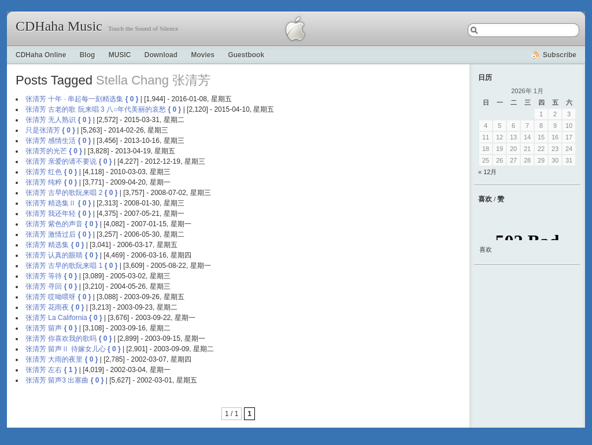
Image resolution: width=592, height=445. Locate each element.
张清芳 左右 (43, 370)
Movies (202, 55)
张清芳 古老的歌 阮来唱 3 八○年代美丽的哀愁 (95, 109)
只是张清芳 (42, 130)
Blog (87, 55)
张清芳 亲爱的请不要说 (61, 161)
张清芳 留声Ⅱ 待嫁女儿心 (65, 349)
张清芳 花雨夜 (47, 307)
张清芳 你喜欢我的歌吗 (61, 338)
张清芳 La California (56, 318)
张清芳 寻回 (43, 286)
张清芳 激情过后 (50, 234)
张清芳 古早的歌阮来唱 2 (63, 193)
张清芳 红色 (43, 172)
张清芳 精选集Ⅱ (50, 203)
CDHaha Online (41, 55)
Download (161, 55)
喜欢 (485, 249)
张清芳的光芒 (46, 151)
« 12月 (487, 171)
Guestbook (246, 55)
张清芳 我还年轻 (50, 213)
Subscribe (559, 55)
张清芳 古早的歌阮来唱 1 (63, 266)
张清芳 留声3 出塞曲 (56, 380)
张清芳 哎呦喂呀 (50, 297)
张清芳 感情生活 (50, 141)
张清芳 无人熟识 (50, 120)
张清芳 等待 (43, 276)
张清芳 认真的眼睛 (54, 255)
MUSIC (120, 55)
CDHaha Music (59, 26)
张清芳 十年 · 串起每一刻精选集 (74, 99)
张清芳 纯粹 (43, 182)
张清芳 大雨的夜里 (54, 359)
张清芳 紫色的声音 (54, 224)
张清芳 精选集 (47, 245)
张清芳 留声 (43, 328)
